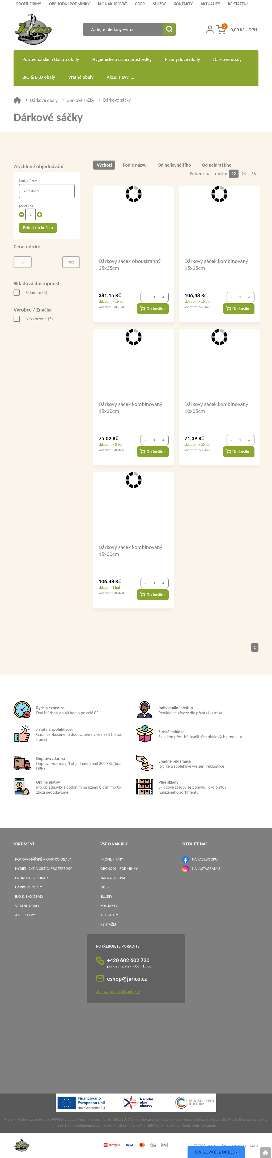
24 (243, 173)
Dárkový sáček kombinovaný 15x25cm (216, 264)
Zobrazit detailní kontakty (118, 991)
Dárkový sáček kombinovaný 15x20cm (130, 407)
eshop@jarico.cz (127, 978)
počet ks (26, 205)
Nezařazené (39, 319)
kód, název (28, 180)
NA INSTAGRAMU (206, 868)
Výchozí (104, 165)
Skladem (36, 292)
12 (234, 173)
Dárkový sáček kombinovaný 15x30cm (130, 550)
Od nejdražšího (217, 165)
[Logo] (33, 30)
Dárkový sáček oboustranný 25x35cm (129, 264)
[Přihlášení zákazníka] (210, 29)
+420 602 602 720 (128, 959)
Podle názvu (135, 165)
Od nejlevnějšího (174, 165)
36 (254, 173)
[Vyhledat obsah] (169, 29)
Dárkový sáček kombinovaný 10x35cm (216, 407)
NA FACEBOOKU (205, 859)
